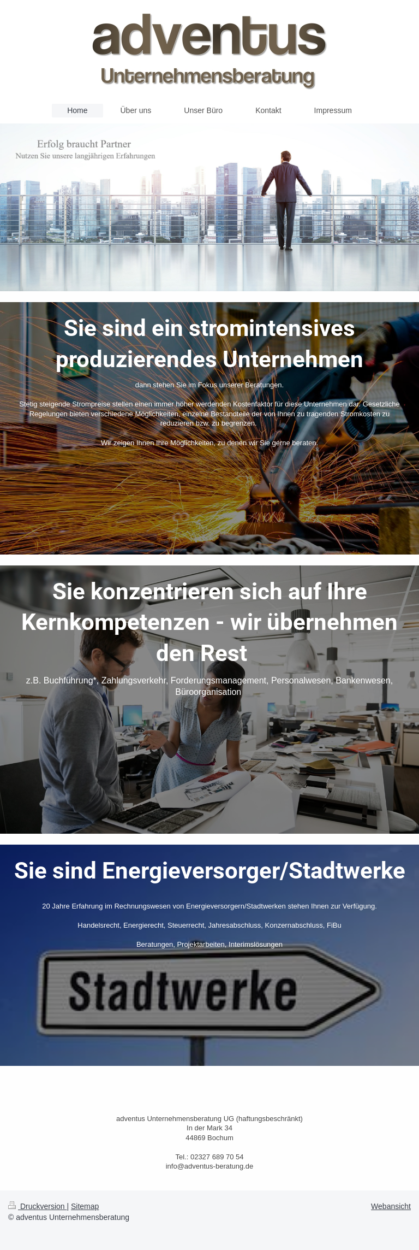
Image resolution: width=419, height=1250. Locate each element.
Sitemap (85, 1206)
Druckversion (37, 1206)
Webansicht (391, 1206)
